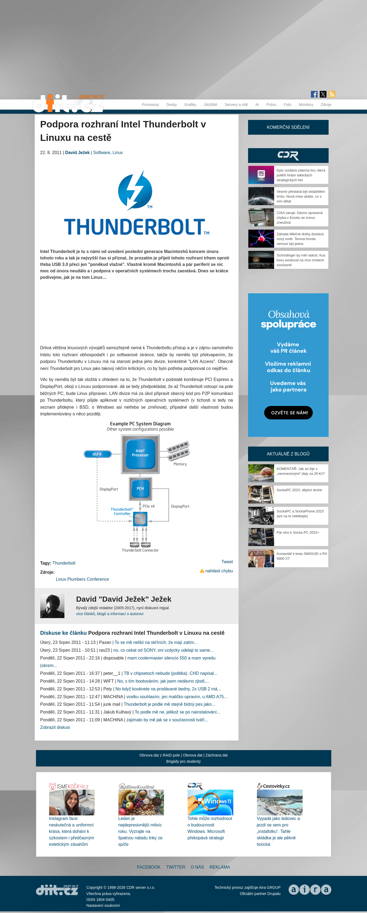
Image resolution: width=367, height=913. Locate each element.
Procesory (150, 104)
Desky (171, 104)
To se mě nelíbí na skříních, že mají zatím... (156, 642)
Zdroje (326, 104)
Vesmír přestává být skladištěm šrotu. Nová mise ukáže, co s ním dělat (301, 196)
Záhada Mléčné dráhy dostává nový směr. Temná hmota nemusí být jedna (300, 239)
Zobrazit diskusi (55, 727)
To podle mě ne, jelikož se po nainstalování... (177, 712)
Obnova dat (192, 755)
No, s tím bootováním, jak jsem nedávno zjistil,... (163, 681)
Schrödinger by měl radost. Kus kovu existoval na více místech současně (301, 260)
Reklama (219, 867)
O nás (197, 867)
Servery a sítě (236, 104)
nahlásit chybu (219, 571)
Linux (117, 152)
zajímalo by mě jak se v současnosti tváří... (167, 720)
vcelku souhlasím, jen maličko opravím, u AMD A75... (176, 696)
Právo (272, 104)
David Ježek (77, 152)
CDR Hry (288, 155)
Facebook (149, 867)
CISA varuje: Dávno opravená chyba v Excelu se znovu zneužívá (300, 217)
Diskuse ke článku (63, 633)
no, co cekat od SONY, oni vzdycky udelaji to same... (163, 650)
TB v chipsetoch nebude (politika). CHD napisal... (170, 673)
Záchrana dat (216, 755)
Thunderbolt (63, 563)
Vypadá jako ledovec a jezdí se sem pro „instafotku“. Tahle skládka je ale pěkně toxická (278, 831)
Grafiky (190, 104)
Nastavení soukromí (103, 905)
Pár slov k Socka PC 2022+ (298, 532)
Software (101, 152)
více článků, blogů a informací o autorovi (110, 614)
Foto (287, 104)
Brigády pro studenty (183, 761)
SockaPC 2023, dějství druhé (299, 490)
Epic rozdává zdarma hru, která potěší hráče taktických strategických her (301, 175)
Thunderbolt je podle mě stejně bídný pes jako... (169, 704)
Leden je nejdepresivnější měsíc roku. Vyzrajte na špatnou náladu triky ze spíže (140, 831)
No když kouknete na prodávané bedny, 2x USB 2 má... (168, 689)
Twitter (175, 867)
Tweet (227, 561)
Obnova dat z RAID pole (159, 755)
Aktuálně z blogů (288, 454)
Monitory (306, 104)
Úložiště (210, 104)
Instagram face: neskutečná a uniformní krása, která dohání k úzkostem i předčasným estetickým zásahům (71, 831)
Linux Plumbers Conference (82, 579)
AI (257, 104)
